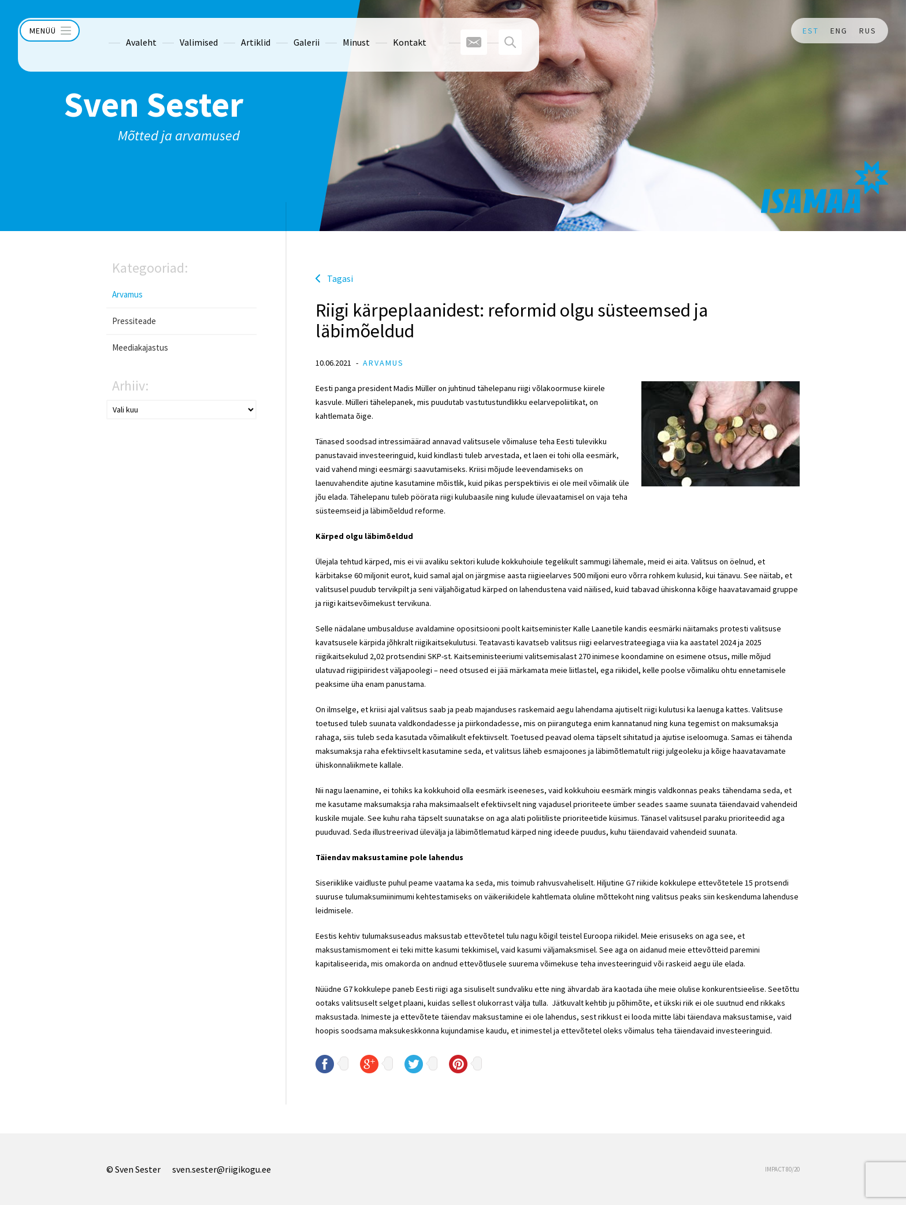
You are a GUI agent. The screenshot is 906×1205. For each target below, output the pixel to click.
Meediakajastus (140, 347)
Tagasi (340, 278)
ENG (839, 30)
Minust (333, 30)
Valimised (176, 30)
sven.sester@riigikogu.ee (221, 1169)
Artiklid (232, 30)
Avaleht (118, 30)
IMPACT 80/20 (782, 1169)
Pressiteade (134, 320)
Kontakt (386, 30)
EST (811, 30)
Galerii (283, 30)
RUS (868, 30)
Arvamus (127, 294)
